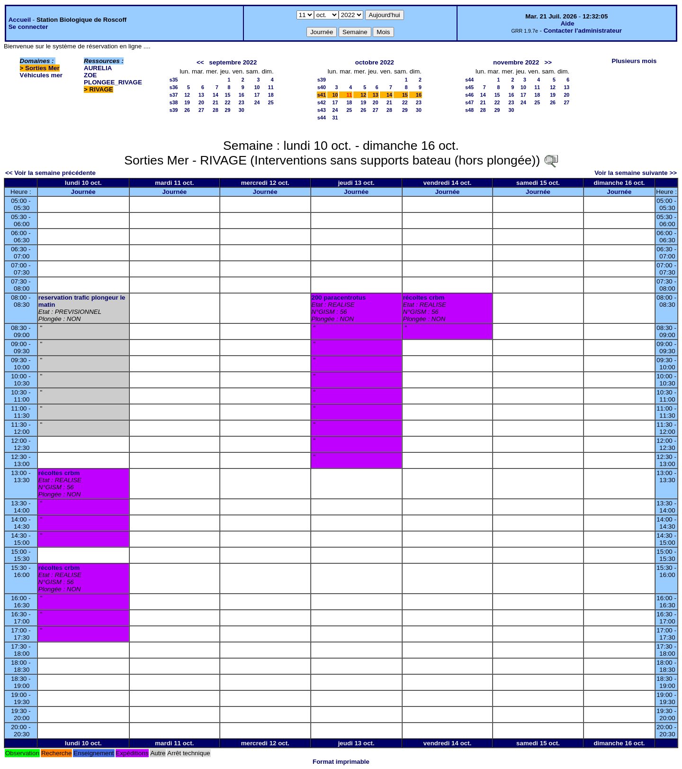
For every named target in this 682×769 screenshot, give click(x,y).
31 (335, 117)
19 (187, 102)
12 (187, 95)
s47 (469, 102)
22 (228, 102)
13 (201, 95)
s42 (321, 102)
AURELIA (98, 68)
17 (257, 95)
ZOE (90, 75)
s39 (174, 110)
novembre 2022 (516, 62)
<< (200, 62)
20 (201, 102)
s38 (174, 102)
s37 (174, 95)
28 (215, 110)
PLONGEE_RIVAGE (113, 82)
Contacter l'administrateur (583, 30)
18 (271, 95)
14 (215, 95)
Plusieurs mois (634, 60)
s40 (321, 87)
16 (241, 95)
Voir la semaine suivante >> (635, 172)
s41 (321, 95)
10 (257, 87)
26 (187, 110)
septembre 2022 (233, 62)
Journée (83, 191)
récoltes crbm (423, 297)
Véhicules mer (41, 75)
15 (228, 95)
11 (271, 87)
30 (241, 110)
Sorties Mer (42, 68)
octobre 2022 (374, 62)
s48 (469, 110)
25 (271, 102)
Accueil (20, 19)
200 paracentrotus (339, 297)
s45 (469, 87)
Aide (567, 23)
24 (257, 102)
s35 (174, 79)
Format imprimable (341, 761)
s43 (321, 110)
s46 (469, 95)
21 (215, 102)
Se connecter (28, 26)
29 (228, 110)
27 (201, 110)
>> (548, 62)
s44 (321, 117)
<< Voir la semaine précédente (50, 172)
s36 (174, 87)
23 (241, 102)
